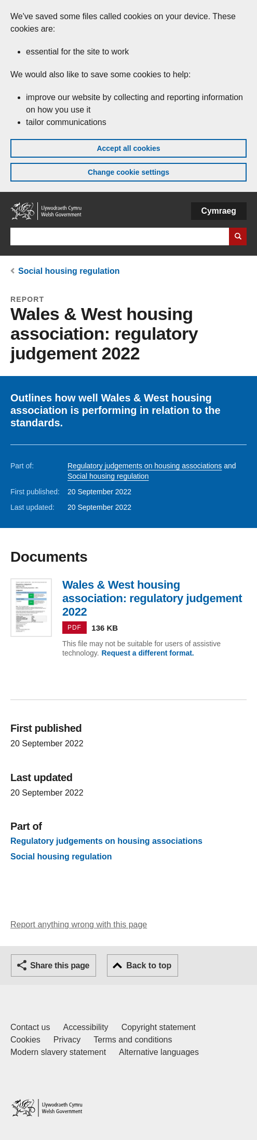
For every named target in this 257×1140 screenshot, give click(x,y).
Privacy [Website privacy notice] (66, 1039)
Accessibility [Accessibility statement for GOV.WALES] (85, 1027)
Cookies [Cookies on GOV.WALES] (25, 1039)
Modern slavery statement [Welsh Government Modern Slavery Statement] (58, 1052)
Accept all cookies (128, 148)
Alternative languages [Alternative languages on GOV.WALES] (159, 1052)
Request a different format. (148, 653)
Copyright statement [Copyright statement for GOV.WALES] (158, 1027)
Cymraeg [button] (218, 210)
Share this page (59, 965)
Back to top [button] (148, 965)
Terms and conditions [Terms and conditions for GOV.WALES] (132, 1039)
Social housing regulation (69, 271)
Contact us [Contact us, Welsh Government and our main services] (30, 1027)
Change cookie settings (128, 172)
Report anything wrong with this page (78, 924)
